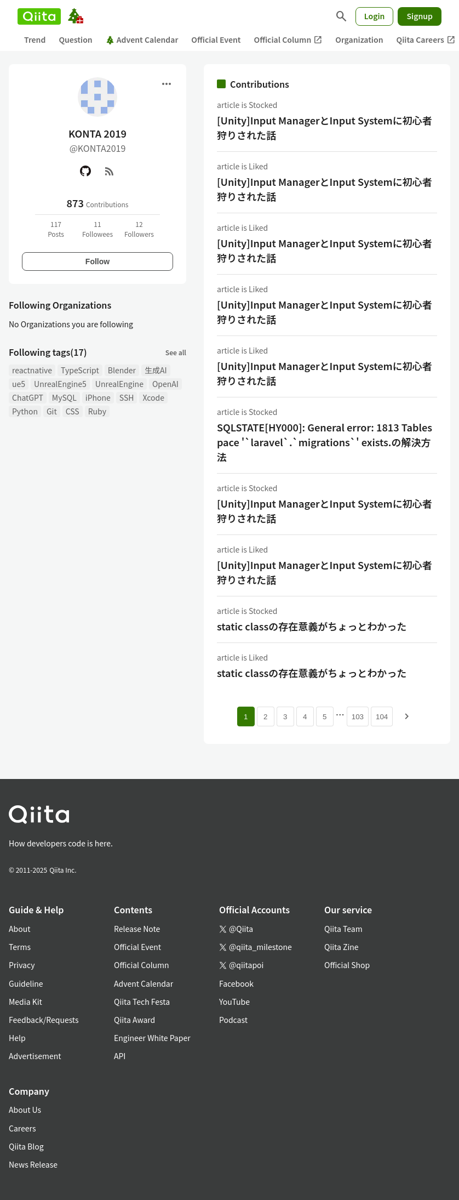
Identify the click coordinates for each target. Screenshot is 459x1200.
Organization (359, 39)
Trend (34, 39)
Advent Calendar (142, 39)
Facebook (236, 983)
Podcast (233, 1019)
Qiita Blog (26, 1146)
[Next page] (407, 716)
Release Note (137, 928)
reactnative (32, 370)
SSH (126, 397)
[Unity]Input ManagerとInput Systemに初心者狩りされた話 (324, 127)
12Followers (139, 228)
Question (75, 39)
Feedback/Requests (44, 1019)
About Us (25, 1109)
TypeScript (80, 370)
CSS (72, 411)
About (19, 928)
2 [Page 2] (265, 717)
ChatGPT (27, 397)
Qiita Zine (341, 946)
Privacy (22, 964)
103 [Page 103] (358, 717)
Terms (20, 946)
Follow (97, 261)
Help (17, 1037)
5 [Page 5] (324, 717)
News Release (33, 1164)
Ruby (97, 411)
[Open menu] (166, 84)
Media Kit (25, 1001)
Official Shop (347, 964)
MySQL (64, 397)
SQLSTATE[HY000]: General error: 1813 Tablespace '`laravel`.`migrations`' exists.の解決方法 (324, 442)
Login (374, 15)
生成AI (156, 370)
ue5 (18, 383)
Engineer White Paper (152, 1037)
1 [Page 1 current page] (246, 717)
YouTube (234, 1001)
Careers (22, 1128)
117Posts (56, 228)
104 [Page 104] (382, 717)
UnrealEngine (119, 383)
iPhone (98, 397)
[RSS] (109, 171)
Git (52, 411)
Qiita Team (343, 928)
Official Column (288, 40)
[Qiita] (39, 16)
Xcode (153, 397)
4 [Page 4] (305, 717)
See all (175, 352)
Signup (419, 15)
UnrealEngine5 (60, 383)
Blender (122, 370)
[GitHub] (85, 171)
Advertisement (35, 1055)
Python (25, 411)
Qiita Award (134, 1019)
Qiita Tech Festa (142, 1001)
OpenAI (165, 383)
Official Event (215, 39)
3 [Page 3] (285, 717)
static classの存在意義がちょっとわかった (311, 626)
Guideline (26, 983)
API (119, 1055)
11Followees (97, 228)
